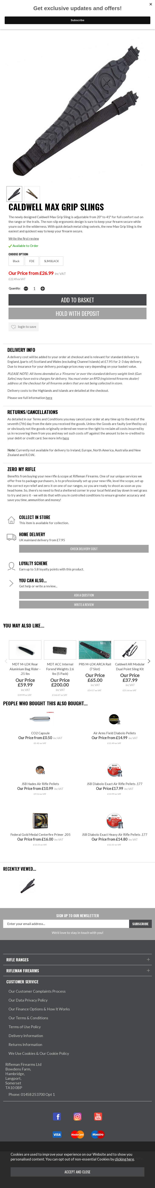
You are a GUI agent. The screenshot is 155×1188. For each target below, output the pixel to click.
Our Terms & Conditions (28, 1018)
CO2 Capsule (40, 733)
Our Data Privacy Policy (28, 1000)
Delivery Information (25, 1035)
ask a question (84, 595)
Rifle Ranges (17, 959)
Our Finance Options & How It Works (39, 1009)
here (49, 398)
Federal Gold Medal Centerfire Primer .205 (40, 834)
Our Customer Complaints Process (37, 991)
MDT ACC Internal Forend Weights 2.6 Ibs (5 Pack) (60, 669)
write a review (84, 604)
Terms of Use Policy (24, 1027)
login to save (23, 327)
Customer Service (22, 981)
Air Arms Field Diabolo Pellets (114, 733)
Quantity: (14, 288)
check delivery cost (84, 548)
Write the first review (23, 238)
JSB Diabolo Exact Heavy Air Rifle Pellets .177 (114, 834)
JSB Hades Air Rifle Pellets (40, 784)
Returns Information (25, 1044)
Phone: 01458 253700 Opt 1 (31, 1094)
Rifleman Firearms (22, 970)
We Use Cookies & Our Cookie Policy (38, 1053)
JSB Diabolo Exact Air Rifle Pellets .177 (114, 784)
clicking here (124, 1159)
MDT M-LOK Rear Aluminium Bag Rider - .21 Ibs (25, 669)
